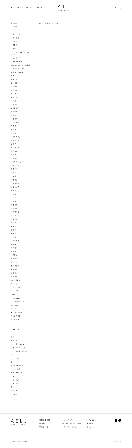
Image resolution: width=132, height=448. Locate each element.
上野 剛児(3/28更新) (18, 69)
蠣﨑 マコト (15, 140)
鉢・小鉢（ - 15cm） (18, 344)
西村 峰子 (14, 244)
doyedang (14, 284)
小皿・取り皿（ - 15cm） (19, 351)
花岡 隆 (13, 252)
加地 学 (13, 144)
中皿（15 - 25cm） (17, 355)
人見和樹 (14, 255)
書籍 (12, 337)
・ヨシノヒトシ (16, 62)
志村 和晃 (14, 198)
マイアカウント (90, 420)
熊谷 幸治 (14, 169)
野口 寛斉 (14, 248)
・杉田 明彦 (15, 38)
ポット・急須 (15, 369)
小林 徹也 (14, 180)
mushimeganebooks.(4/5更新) (20, 65)
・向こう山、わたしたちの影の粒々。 (21, 53)
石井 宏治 (14, 80)
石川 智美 (14, 83)
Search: (85, 8)
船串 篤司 (14, 259)
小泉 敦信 (14, 173)
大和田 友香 (15, 123)
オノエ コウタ (16, 137)
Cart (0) (118, 8)
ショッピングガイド (69, 420)
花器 (12, 387)
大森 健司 (14, 119)
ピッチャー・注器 (17, 366)
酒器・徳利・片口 (17, 373)
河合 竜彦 (14, 158)
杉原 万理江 (15, 212)
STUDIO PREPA (16, 312)
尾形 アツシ (15, 130)
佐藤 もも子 (15, 187)
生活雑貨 (14, 394)
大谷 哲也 (14, 112)
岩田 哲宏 (14, 94)
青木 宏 (13, 76)
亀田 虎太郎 (15, 148)
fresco (13, 295)
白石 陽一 (14, 209)
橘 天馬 (13, 223)
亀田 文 (13, 155)
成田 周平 (14, 237)
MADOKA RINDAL (17, 302)
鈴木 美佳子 (15, 216)
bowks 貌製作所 (16, 280)
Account (110, 8)
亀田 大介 (14, 151)
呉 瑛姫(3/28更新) (17, 72)
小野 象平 (14, 133)
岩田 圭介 (14, 90)
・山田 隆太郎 (16, 58)
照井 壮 (13, 234)
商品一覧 (42, 423)
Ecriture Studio (16, 287)
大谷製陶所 (15, 108)
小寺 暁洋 (14, 176)
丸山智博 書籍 (16, 316)
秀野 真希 (14, 205)
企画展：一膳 (15, 34)
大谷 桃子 (14, 115)
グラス (13, 376)
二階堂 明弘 (15, 241)
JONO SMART (16, 298)
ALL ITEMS (15, 320)
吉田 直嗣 (14, 277)
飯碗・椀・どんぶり (18, 340)
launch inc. (25, 441)
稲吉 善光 (14, 87)
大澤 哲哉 (14, 105)
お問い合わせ (90, 427)
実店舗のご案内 (44, 427)
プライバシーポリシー (70, 427)
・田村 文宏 (15, 41)
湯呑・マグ (15, 380)
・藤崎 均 (14, 49)
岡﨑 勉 (13, 126)
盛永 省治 (14, 269)
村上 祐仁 (14, 262)
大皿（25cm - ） (16, 358)
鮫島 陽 (13, 191)
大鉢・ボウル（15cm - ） (19, 348)
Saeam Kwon (15, 309)
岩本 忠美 (14, 97)
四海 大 (13, 194)
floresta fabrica (16, 291)
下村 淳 (13, 201)
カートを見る (90, 423)
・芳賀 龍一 (15, 45)
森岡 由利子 (15, 266)
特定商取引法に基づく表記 (71, 423)
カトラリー (15, 383)
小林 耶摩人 (15, 183)
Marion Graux (15, 305)
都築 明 (13, 230)
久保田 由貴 (15, 166)
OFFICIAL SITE (44, 420)
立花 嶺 (13, 226)
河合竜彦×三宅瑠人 (17, 162)
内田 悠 (13, 101)
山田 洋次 (14, 273)
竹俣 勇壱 (14, 219)
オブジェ (14, 391)
